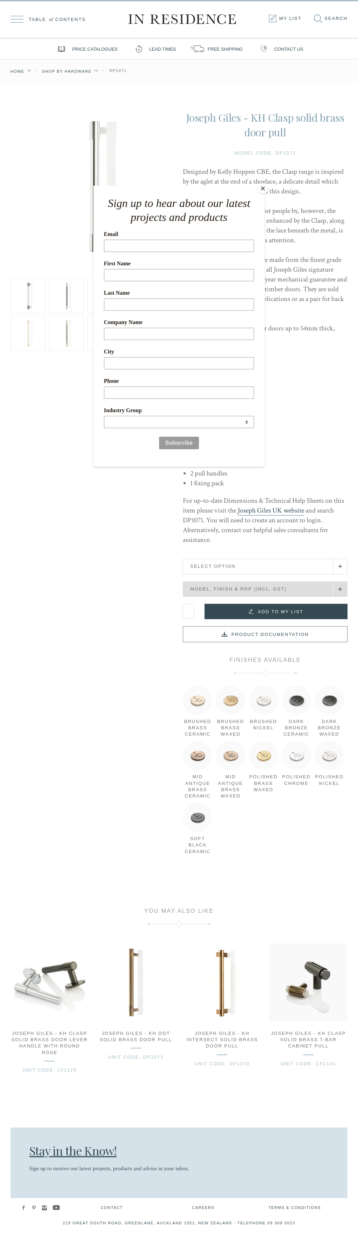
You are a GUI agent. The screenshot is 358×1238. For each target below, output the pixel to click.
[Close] (263, 187)
